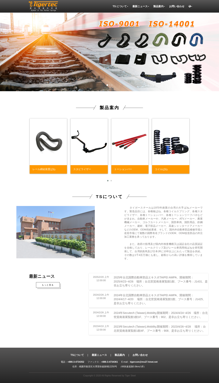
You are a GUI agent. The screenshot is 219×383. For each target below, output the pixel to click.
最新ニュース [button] (140, 6)
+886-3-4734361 (109, 362)
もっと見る (48, 285)
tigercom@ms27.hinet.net (144, 362)
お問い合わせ (176, 6)
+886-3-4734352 (76, 362)
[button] (190, 6)
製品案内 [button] (159, 6)
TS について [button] (120, 6)
